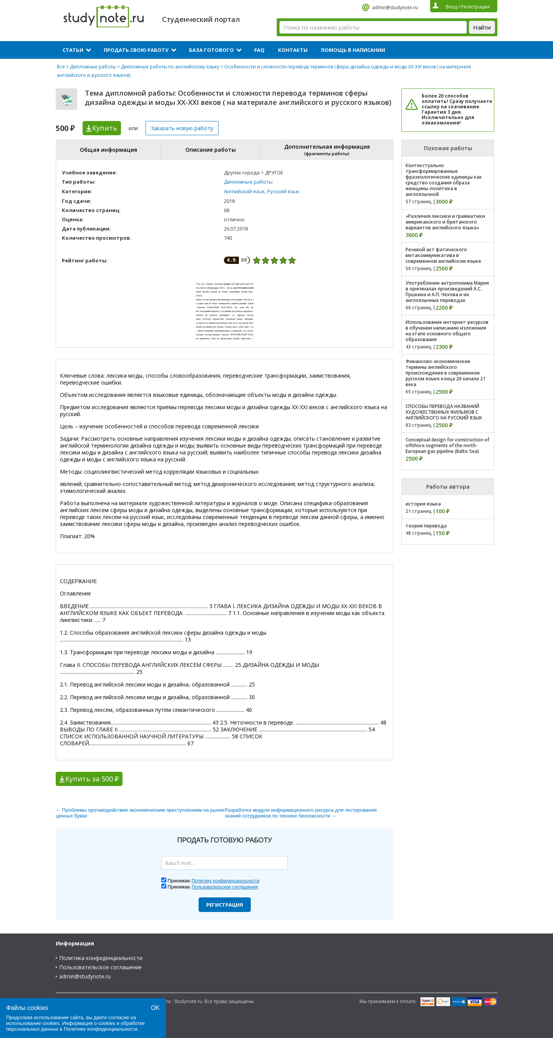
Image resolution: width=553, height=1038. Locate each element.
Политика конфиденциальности (100, 958)
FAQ (259, 49)
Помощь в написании (353, 49)
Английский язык (244, 191)
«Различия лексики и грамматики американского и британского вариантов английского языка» (445, 222)
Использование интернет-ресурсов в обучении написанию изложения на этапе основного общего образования (447, 331)
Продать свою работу (136, 49)
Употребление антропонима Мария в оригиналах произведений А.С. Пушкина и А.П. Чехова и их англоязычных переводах (447, 291)
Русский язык (283, 191)
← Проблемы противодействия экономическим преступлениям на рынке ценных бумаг (140, 813)
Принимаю (213, 881)
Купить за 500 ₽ (92, 778)
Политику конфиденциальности (225, 881)
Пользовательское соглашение (100, 967)
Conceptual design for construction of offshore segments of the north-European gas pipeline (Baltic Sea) (447, 445)
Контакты (293, 49)
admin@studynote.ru (395, 7)
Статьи (73, 49)
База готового (211, 49)
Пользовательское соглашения (225, 887)
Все (61, 66)
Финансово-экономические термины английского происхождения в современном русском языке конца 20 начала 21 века (445, 373)
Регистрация (224, 904)
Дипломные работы (93, 66)
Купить (104, 128)
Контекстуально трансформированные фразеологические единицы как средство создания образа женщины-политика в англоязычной (444, 179)
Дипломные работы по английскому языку (170, 66)
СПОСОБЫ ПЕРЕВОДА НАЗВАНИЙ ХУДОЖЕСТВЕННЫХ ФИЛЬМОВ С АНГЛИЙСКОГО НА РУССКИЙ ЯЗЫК (444, 412)
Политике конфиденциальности (100, 1029)
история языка (423, 504)
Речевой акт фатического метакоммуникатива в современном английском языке (443, 255)
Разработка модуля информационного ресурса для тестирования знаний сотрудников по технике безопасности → (301, 813)
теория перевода (426, 525)
